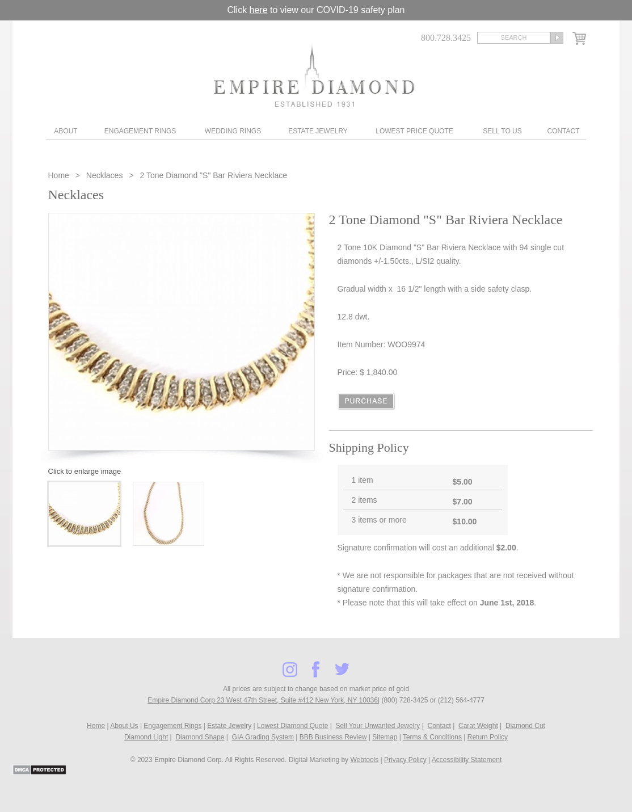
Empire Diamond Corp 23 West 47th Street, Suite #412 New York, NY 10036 (263, 700)
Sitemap (384, 737)
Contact (563, 131)
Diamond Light (146, 737)
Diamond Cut (525, 726)
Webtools (364, 760)
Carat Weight (478, 726)
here (259, 10)
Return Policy (487, 737)
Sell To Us (502, 131)
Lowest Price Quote (414, 131)
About (65, 131)
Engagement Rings (140, 131)
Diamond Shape (199, 737)
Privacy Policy (405, 760)
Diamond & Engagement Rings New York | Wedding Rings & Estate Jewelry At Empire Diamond (314, 75)
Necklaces (104, 175)
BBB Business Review (333, 737)
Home (59, 175)
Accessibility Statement (467, 760)
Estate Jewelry (318, 131)
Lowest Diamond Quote (292, 726)
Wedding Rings (233, 131)
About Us (124, 726)
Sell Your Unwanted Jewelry (378, 726)
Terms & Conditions (432, 737)
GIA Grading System (263, 737)
